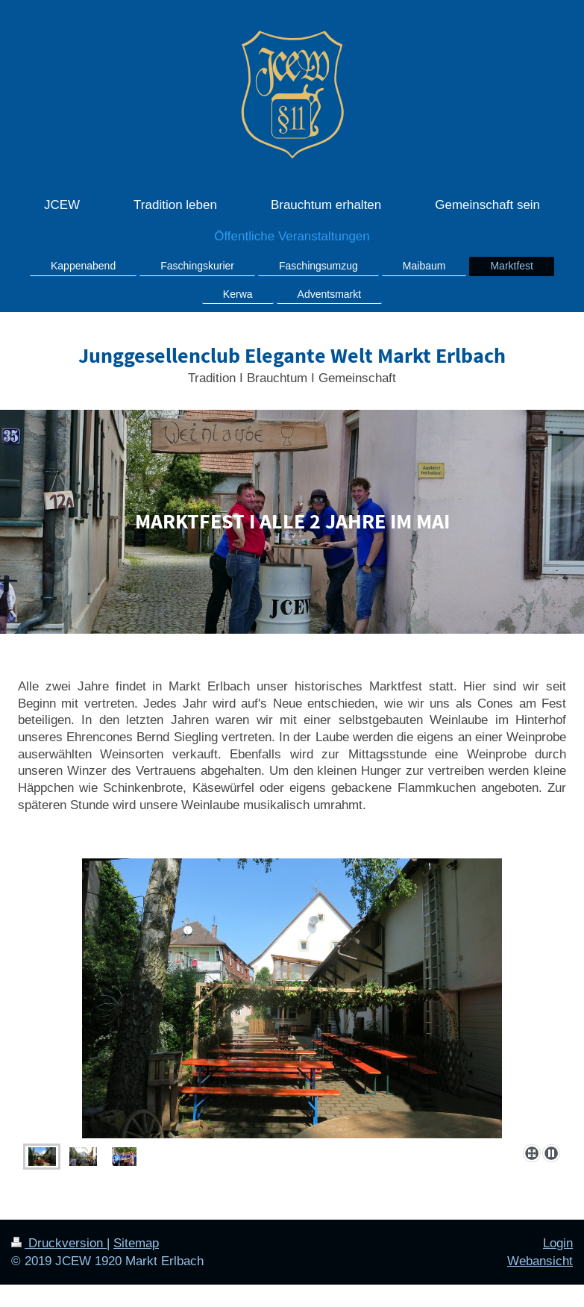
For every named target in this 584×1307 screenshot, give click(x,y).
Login (558, 1243)
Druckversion (59, 1243)
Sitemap (136, 1243)
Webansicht (540, 1261)
